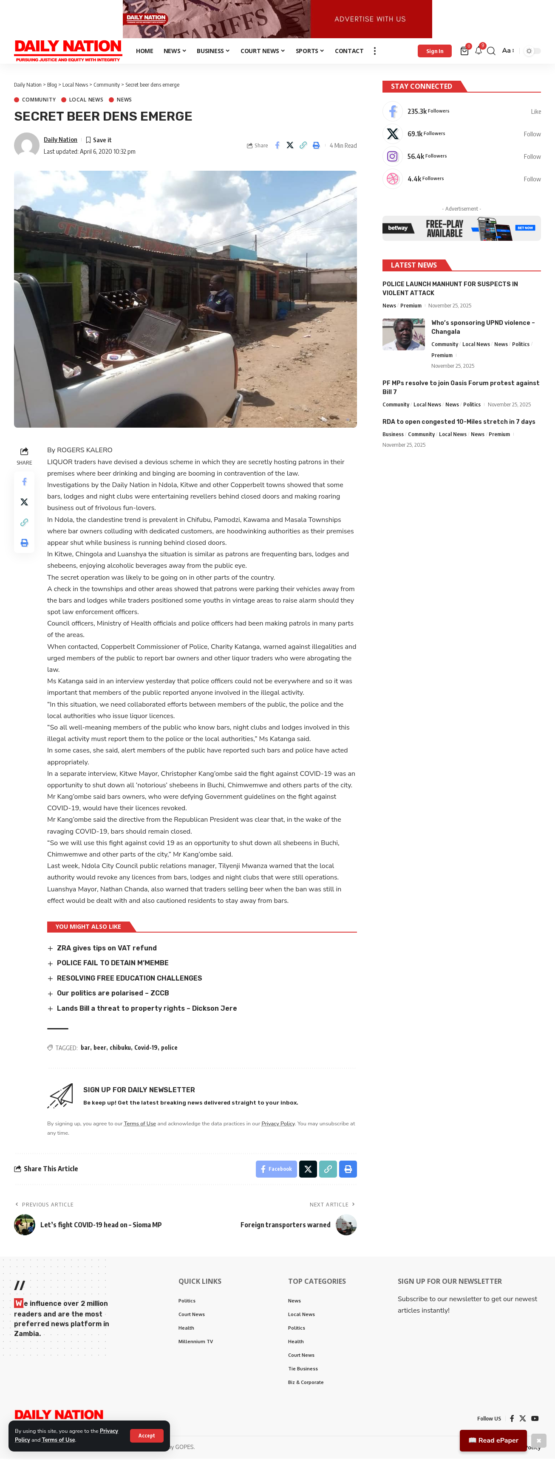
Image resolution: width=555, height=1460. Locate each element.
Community (39, 101)
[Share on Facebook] (277, 147)
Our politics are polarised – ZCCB (113, 995)
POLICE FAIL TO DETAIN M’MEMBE (113, 965)
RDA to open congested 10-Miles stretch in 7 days (458, 422)
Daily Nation (60, 140)
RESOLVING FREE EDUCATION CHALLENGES (129, 979)
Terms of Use (58, 1440)
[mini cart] (465, 52)
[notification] (478, 52)
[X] (461, 135)
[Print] (317, 147)
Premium (411, 305)
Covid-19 (146, 1049)
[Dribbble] (461, 180)
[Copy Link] (303, 147)
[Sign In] (435, 52)
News (124, 101)
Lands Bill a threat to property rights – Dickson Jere (147, 1010)
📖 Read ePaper (493, 1440)
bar (85, 1049)
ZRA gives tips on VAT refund (107, 949)
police (169, 1049)
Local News (86, 101)
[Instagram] (461, 157)
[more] (375, 52)
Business (393, 434)
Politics (521, 344)
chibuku (120, 1049)
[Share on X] (290, 147)
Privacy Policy (278, 1125)
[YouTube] (535, 1420)
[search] (491, 52)
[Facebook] (461, 112)
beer (99, 1049)
